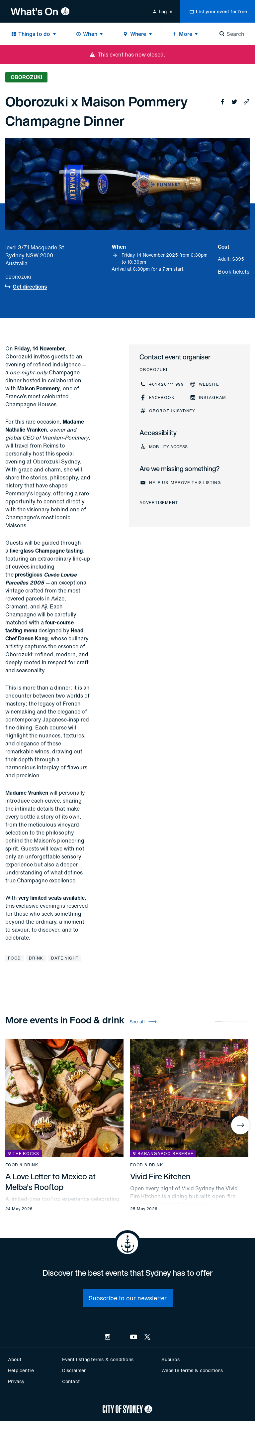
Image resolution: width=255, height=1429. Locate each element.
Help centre (21, 1370)
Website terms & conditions (192, 1370)
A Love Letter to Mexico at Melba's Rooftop (50, 1181)
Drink (36, 958)
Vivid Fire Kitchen (160, 1176)
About (14, 1359)
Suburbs (170, 1359)
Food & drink (22, 1165)
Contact (71, 1381)
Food (14, 958)
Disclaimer (74, 1370)
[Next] (240, 1125)
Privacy (16, 1381)
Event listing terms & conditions (97, 1359)
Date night (65, 958)
